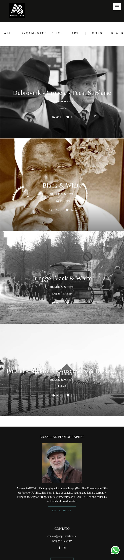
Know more (62, 510)
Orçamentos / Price (42, 33)
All (8, 33)
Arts (76, 33)
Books (96, 33)
